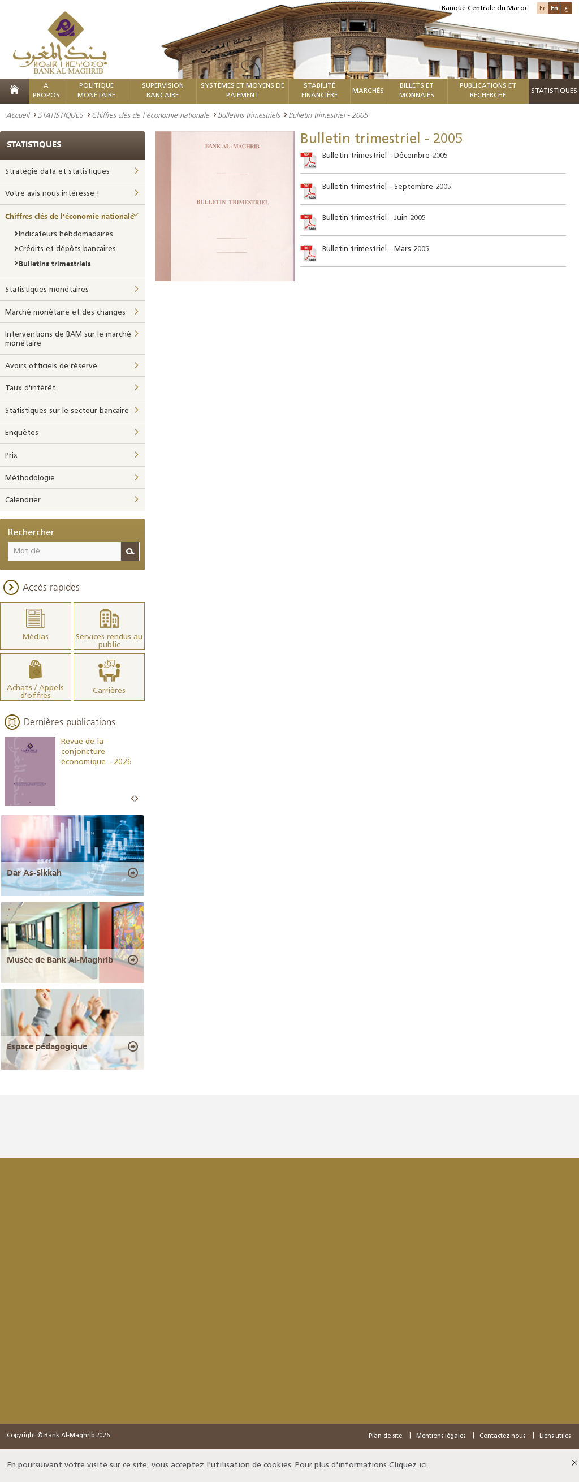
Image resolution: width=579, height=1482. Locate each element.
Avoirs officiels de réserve (51, 366)
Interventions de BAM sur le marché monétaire (68, 339)
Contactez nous (502, 1436)
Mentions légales (440, 1436)
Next (136, 799)
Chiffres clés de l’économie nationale (150, 114)
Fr (542, 7)
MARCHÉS (368, 91)
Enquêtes (21, 433)
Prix (11, 455)
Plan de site (385, 1436)
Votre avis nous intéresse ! (52, 193)
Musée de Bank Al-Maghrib (60, 960)
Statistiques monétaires (47, 290)
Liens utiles (555, 1436)
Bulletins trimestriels (249, 114)
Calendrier (23, 500)
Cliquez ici (408, 1465)
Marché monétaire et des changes (65, 312)
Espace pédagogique (47, 1046)
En (554, 7)
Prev (133, 799)
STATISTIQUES (60, 114)
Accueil (17, 114)
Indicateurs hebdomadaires (66, 234)
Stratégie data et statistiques (57, 171)
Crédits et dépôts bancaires (67, 249)
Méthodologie (30, 478)
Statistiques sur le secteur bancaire (67, 411)
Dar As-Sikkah (34, 873)
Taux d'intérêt (30, 388)
